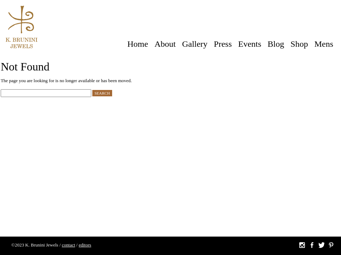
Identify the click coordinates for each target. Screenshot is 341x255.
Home (137, 44)
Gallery (195, 44)
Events (249, 44)
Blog (276, 44)
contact (68, 245)
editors (85, 245)
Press (223, 44)
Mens (323, 44)
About (165, 44)
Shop (299, 44)
